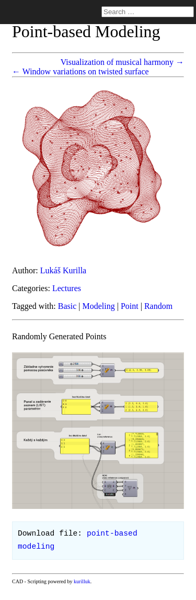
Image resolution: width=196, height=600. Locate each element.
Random (158, 306)
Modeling (99, 306)
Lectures (66, 288)
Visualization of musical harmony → (122, 62)
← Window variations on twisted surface (80, 71)
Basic (67, 306)
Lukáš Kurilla (63, 270)
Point (130, 306)
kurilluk (82, 581)
